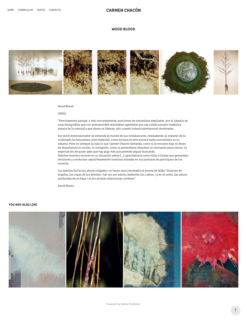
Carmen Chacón (123, 10)
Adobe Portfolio (130, 304)
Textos (41, 9)
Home (10, 9)
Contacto (55, 9)
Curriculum (25, 9)
